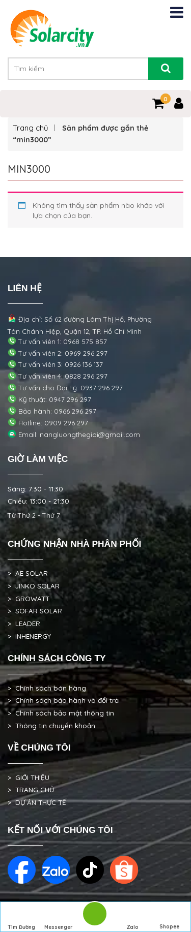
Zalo (132, 917)
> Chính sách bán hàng (47, 688)
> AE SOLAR (28, 573)
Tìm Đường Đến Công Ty (21, 918)
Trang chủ (30, 128)
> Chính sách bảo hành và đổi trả (63, 700)
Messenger (58, 917)
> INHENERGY (29, 636)
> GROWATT (28, 599)
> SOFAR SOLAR (35, 611)
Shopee (169, 917)
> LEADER (24, 623)
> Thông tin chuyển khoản (51, 726)
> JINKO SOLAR (34, 586)
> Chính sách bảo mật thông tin (61, 713)
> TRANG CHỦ (31, 790)
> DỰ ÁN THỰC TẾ (37, 802)
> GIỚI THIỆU (28, 777)
